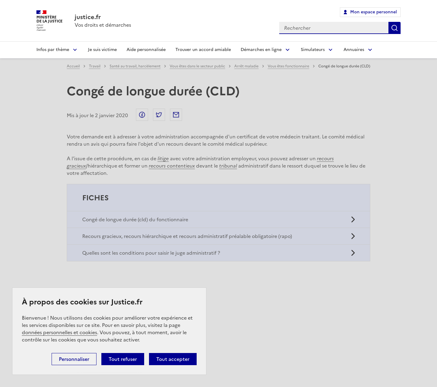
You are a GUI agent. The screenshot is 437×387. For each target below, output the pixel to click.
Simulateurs (313, 49)
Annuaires (354, 49)
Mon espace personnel (373, 12)
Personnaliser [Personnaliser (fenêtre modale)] (74, 359)
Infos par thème (52, 49)
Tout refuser (123, 359)
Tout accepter (172, 359)
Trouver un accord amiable (203, 49)
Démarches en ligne (261, 49)
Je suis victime (102, 49)
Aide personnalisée (146, 49)
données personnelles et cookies (59, 332)
